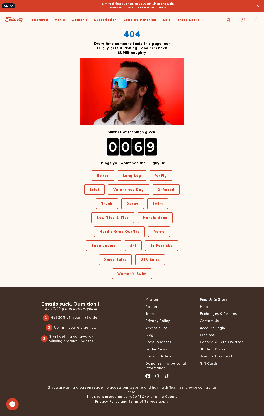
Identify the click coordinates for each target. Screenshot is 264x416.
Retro (159, 232)
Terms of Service (142, 401)
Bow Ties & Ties (113, 218)
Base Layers (103, 246)
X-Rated (166, 189)
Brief (94, 189)
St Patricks (161, 246)
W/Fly (161, 175)
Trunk (107, 204)
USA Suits (150, 260)
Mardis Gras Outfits (119, 232)
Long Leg (132, 175)
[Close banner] (258, 6)
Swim (158, 204)
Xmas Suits (115, 260)
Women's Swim (132, 274)
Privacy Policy (108, 401)
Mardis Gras (155, 218)
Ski (133, 246)
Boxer (103, 175)
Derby (133, 204)
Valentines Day (128, 189)
